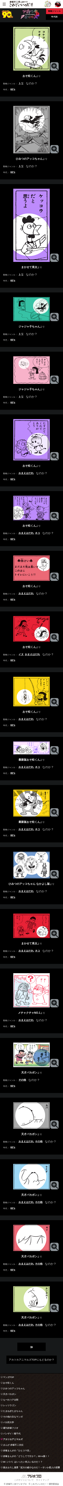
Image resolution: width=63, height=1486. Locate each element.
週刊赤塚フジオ (10, 1428)
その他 (22, 1079)
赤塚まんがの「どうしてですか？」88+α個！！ (26, 1456)
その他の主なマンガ (13, 1416)
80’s (12, 773)
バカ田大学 (8, 1422)
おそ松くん (8, 1383)
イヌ (21, 654)
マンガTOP (8, 1377)
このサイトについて (24, 1480)
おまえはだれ (26, 473)
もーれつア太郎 (10, 1400)
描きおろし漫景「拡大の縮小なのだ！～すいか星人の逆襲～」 (31, 1468)
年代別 (54, 17)
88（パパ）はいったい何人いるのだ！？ (23, 1462)
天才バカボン (9, 1394)
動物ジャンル (54, 11)
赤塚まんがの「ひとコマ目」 (17, 1450)
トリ (21, 83)
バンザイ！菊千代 (11, 1433)
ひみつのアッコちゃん (14, 1388)
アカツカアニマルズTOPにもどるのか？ (31, 1359)
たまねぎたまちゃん (13, 1411)
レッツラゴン (9, 1405)
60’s (12, 89)
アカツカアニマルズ (13, 1439)
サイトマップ (42, 1480)
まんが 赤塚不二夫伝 (13, 1445)
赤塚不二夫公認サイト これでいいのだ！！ (21, 4)
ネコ (37, 533)
